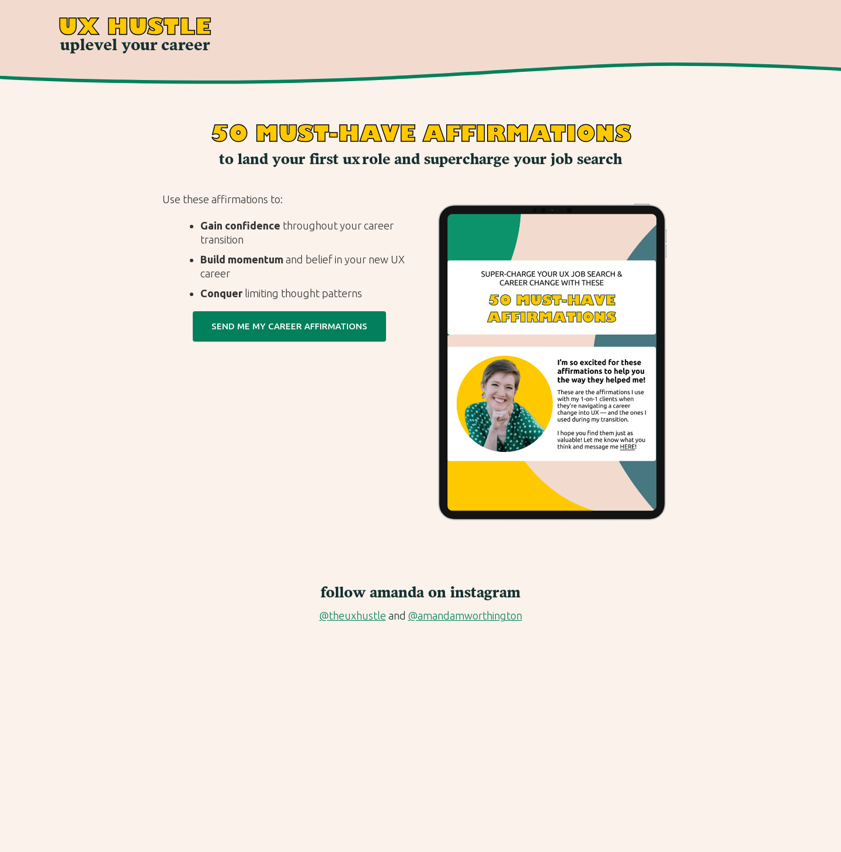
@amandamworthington (465, 615)
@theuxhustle (352, 615)
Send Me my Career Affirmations (289, 326)
